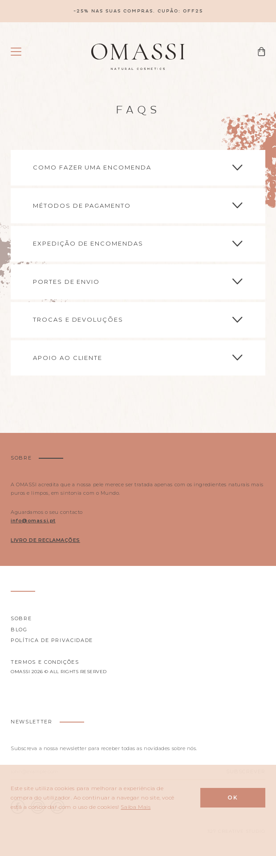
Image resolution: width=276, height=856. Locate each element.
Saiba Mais (135, 807)
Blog (19, 629)
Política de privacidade (52, 640)
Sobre (21, 618)
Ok (232, 797)
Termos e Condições (45, 662)
